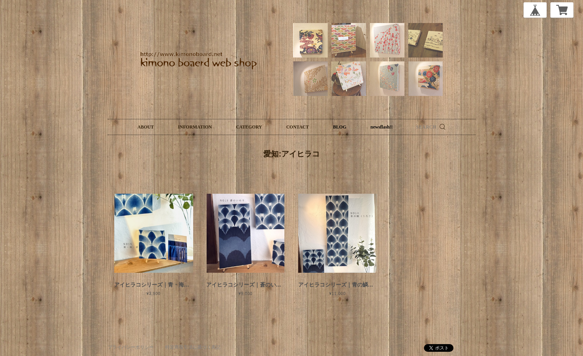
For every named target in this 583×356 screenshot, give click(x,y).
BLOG (340, 127)
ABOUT (146, 127)
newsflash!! (381, 127)
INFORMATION (195, 127)
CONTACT (297, 127)
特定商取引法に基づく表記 (192, 347)
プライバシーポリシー (131, 347)
